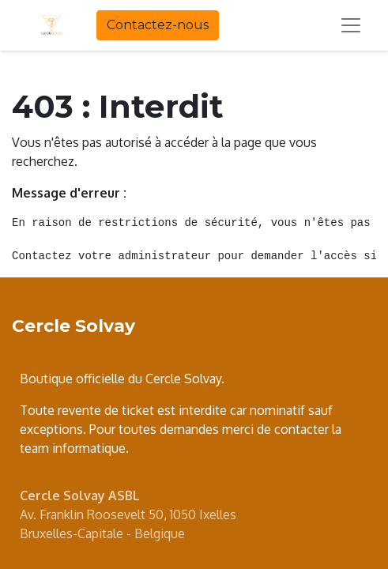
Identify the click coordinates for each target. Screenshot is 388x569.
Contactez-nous (158, 24)
